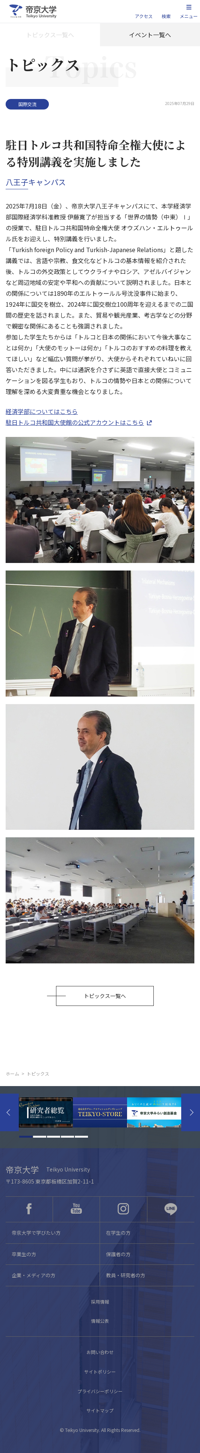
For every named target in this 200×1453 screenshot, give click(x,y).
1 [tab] (25, 1137)
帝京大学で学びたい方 (36, 1232)
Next (190, 1112)
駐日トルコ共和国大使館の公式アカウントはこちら (75, 422)
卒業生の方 (24, 1254)
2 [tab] (39, 1137)
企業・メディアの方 (33, 1275)
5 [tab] (81, 1137)
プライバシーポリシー (100, 1391)
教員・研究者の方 (125, 1275)
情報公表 (100, 1321)
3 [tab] (53, 1137)
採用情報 (100, 1301)
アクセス (144, 16)
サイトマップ (100, 1410)
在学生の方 (118, 1232)
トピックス (38, 1073)
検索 (166, 16)
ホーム (12, 1073)
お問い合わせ (100, 1352)
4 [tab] (67, 1137)
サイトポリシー (100, 1371)
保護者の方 (118, 1254)
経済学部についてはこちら (42, 411)
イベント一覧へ (150, 34)
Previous (9, 1112)
